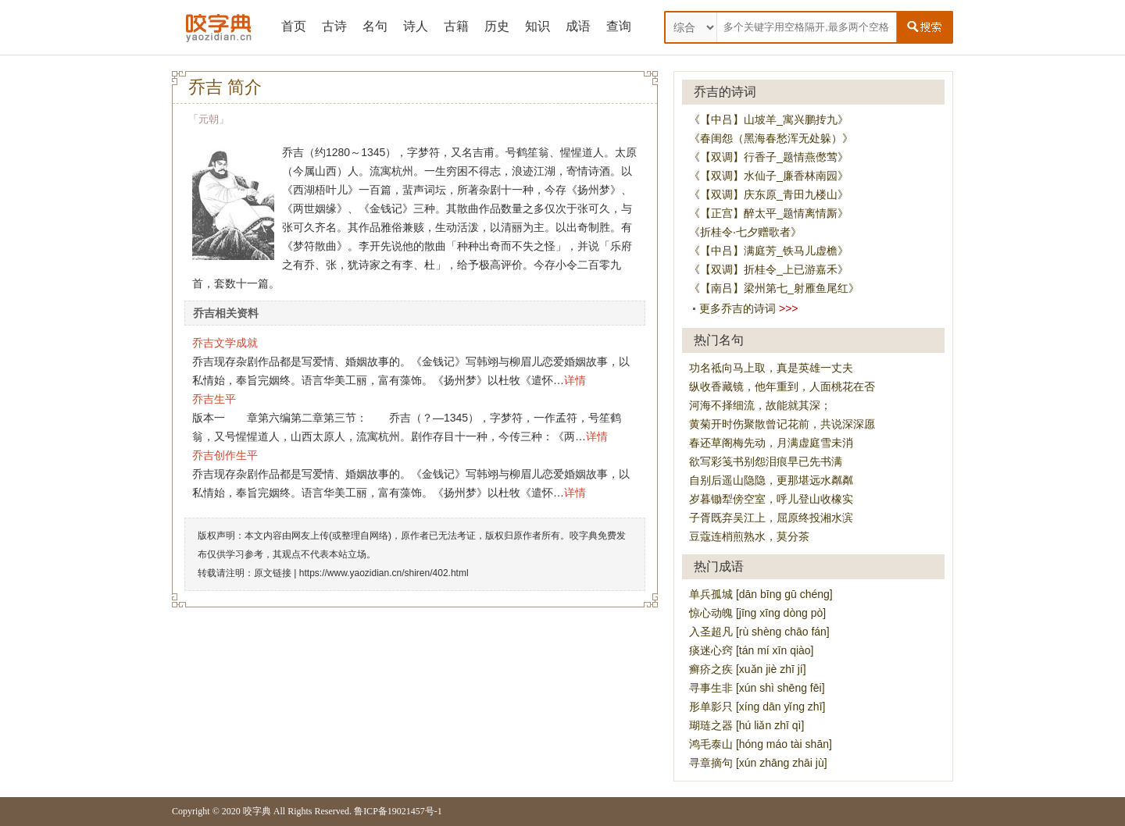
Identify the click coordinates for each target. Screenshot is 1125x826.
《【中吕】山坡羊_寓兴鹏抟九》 (768, 119)
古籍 (456, 26)
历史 (496, 26)
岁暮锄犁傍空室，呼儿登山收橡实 (771, 499)
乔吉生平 (214, 399)
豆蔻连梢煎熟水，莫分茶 (749, 536)
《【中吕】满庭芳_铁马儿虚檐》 (768, 250)
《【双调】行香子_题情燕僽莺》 (768, 157)
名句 (375, 26)
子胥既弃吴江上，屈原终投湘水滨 (771, 517)
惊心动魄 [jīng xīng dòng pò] (757, 613)
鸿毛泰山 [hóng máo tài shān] (760, 744)
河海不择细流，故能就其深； (760, 405)
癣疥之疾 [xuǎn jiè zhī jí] (747, 669)
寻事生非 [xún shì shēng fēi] (757, 688)
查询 (618, 26)
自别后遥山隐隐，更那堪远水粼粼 (771, 480)
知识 (537, 26)
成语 (578, 26)
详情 (575, 380)
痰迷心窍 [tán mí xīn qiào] (751, 650)
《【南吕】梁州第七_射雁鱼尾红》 (774, 288)
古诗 (334, 26)
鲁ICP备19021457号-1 (398, 811)
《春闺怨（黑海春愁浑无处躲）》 (771, 138)
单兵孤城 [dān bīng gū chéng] (761, 594)
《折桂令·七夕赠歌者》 (745, 232)
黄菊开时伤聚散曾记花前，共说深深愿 (782, 424)
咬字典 (257, 811)
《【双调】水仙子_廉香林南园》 (768, 175)
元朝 (208, 119)
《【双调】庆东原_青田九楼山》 (768, 194)
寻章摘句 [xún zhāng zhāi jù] (758, 763)
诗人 (415, 26)
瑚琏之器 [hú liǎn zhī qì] (746, 725)
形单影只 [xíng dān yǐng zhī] (757, 706)
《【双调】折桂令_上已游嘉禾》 (768, 269)
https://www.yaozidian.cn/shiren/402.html (384, 573)
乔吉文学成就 (225, 342)
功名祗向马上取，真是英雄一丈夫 (771, 367)
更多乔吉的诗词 (737, 308)
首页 (293, 26)
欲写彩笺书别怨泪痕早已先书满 (765, 461)
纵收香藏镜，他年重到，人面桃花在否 (782, 386)
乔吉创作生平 (225, 455)
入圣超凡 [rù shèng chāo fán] (759, 631)
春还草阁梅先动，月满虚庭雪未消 (771, 442)
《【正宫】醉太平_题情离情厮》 (768, 213)
